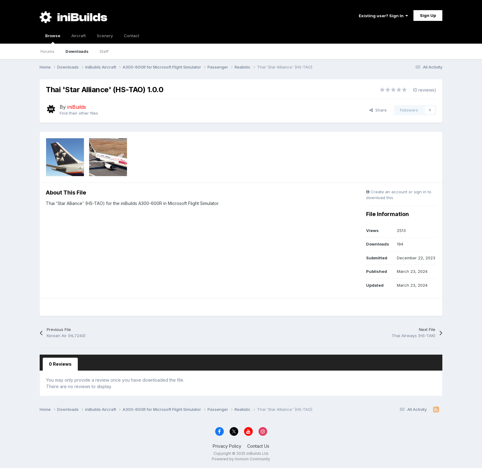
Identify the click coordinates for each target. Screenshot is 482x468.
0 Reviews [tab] (60, 364)
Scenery (105, 35)
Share (378, 110)
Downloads (77, 51)
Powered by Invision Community (241, 459)
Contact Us (258, 446)
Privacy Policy (227, 446)
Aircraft (78, 35)
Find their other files (79, 113)
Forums (47, 51)
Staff (104, 51)
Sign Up (428, 15)
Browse (52, 38)
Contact (131, 35)
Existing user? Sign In (383, 15)
